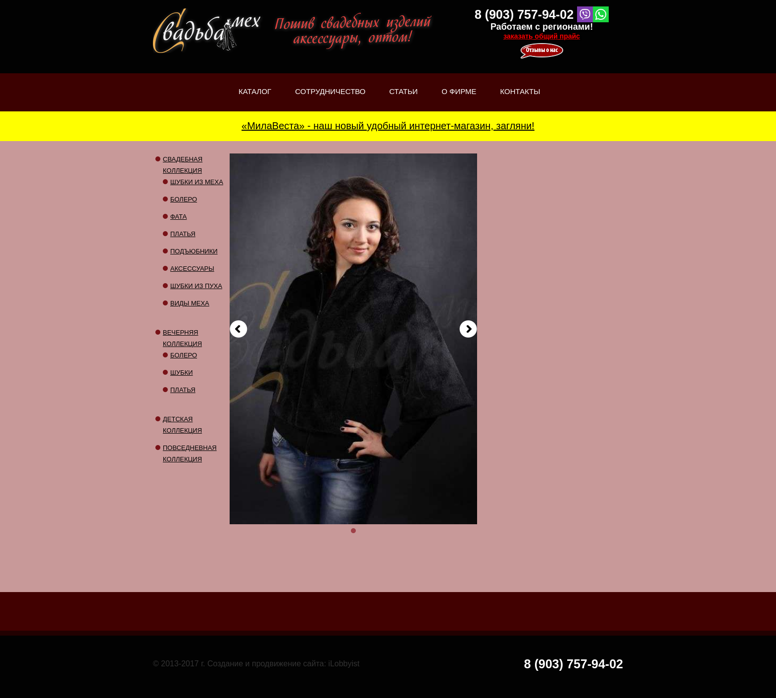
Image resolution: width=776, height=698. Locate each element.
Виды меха (189, 303)
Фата (178, 216)
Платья (182, 234)
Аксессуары (192, 268)
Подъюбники (194, 251)
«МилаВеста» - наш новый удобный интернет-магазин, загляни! (388, 125)
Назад (238, 329)
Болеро (183, 199)
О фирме (458, 99)
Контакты (520, 91)
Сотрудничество (330, 91)
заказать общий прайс (541, 36)
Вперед (468, 329)
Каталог (255, 99)
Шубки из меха (196, 182)
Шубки (181, 372)
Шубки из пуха (196, 286)
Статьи (403, 99)
